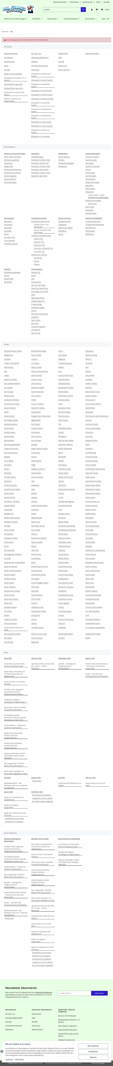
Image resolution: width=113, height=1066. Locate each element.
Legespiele (89, 185)
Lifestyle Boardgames (66, 501)
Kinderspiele (90, 173)
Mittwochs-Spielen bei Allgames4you (12, 100)
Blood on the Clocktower (13, 74)
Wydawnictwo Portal (93, 634)
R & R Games (90, 558)
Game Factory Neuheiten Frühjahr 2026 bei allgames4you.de (13, 735)
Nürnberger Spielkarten (67, 530)
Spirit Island (35, 320)
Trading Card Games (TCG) (41, 236)
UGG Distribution (10, 623)
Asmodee (89, 379)
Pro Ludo (7, 558)
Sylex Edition (90, 603)
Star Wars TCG (9, 237)
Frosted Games (9, 432)
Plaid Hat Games (64, 546)
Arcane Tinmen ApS (65, 375)
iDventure (7, 481)
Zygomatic (35, 642)
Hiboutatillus (36, 473)
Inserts (6, 276)
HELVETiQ (7, 473)
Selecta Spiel (90, 575)
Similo (6, 234)
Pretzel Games (91, 554)
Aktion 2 (88, 359)
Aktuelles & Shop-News (40, 839)
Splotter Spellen (91, 591)
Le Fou (60, 497)
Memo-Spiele (90, 189)
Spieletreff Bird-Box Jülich (13, 88)
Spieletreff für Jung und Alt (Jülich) (14, 93)
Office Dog (89, 530)
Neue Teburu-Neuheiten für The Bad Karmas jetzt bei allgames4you (14, 674)
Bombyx (34, 444)
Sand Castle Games (93, 571)
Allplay (88, 371)
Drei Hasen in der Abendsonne (97, 416)
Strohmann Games (65, 599)
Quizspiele (89, 210)
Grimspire (8, 465)
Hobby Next (8, 166)
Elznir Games (63, 420)
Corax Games (90, 400)
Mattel (33, 514)
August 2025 (90, 658)
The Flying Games (64, 611)
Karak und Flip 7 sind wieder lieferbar (14, 683)
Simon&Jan (35, 579)
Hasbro (6, 469)
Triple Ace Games (10, 619)
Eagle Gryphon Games (39, 449)
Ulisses (34, 623)
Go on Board (8, 461)
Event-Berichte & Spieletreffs (69, 839)
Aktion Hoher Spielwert (12, 157)
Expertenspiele (91, 160)
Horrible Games (10, 477)
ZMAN (88, 638)
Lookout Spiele (9, 505)
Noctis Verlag (9, 530)
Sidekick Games (10, 579)
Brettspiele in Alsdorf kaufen (42, 80)
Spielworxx (62, 591)
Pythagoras (90, 351)
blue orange (8, 392)
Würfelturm (90, 234)
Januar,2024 (8, 792)
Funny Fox (89, 432)
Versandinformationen (39, 66)
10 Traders (35, 363)
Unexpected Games (93, 623)
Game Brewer (9, 436)
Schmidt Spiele (9, 575)
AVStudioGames (64, 383)
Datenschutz (19, 1059)
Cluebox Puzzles (64, 221)
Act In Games (36, 440)
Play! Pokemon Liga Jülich (13, 84)
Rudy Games (63, 571)
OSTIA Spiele (63, 534)
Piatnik (33, 546)
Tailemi (61, 607)
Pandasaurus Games (39, 538)
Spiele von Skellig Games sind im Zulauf (15, 814)
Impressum (9, 1059)
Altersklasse (74, 2)
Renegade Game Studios (95, 562)
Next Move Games (38, 526)
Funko (60, 453)
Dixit (33, 295)
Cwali (60, 404)
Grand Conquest (92, 461)
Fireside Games (37, 428)
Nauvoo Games (91, 522)
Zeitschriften (9, 279)
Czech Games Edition (93, 404)
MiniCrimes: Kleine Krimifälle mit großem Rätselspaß (15, 708)
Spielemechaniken (60, 2)
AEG (87, 367)
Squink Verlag (9, 595)
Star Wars (35, 323)
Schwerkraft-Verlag (38, 575)
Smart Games (9, 583)
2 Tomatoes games (65, 363)
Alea (60, 371)
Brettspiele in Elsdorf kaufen (41, 95)
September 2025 (64, 658)
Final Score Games (11, 453)
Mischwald (8, 225)
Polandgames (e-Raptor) (13, 554)
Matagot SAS (8, 514)
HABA (33, 465)
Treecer (61, 615)
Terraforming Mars (38, 327)
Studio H (34, 603)
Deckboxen (38, 258)
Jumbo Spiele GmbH (93, 485)
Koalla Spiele (9, 493)
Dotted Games (9, 416)
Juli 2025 (7, 778)
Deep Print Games (38, 408)
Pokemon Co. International (95, 550)
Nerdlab (7, 526)
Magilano (61, 359)
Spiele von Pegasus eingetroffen (11, 806)
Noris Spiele (35, 530)
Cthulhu (61, 160)
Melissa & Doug (91, 355)
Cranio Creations (37, 404)
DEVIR (6, 412)
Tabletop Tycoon (37, 607)
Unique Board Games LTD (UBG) (13, 628)
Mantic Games (91, 510)
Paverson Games (64, 538)
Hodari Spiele (63, 473)
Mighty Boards (36, 518)
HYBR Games (90, 477)
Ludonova (35, 510)
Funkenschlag (36, 304)
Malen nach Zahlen (65, 228)
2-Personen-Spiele (92, 157)
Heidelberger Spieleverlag (95, 469)
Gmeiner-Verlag (91, 457)
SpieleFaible (90, 587)
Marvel (33, 311)
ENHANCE (89, 449)
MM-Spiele (89, 518)
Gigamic (7, 457)
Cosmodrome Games (12, 404)
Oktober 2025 (36, 658)
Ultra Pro (61, 623)
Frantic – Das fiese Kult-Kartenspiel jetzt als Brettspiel (97, 675)
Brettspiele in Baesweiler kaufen (40, 85)
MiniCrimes (92, 204)
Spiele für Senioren (93, 166)
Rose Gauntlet (36, 571)
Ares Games (90, 375)
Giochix (34, 457)
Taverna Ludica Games (94, 607)
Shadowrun (62, 166)
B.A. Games (8, 388)
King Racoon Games (93, 489)
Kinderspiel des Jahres (12, 173)
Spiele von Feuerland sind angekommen (13, 798)
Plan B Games (9, 550)
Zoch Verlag (8, 642)
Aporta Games (36, 375)
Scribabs (7, 359)
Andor (33, 276)
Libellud (34, 501)
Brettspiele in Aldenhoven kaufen (41, 75)
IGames (61, 481)
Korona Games (9, 497)
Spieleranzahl (88, 2)
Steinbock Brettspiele (93, 595)
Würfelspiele (90, 231)
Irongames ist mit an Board (42, 798)
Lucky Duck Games (65, 505)
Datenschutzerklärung (44, 992)
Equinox (88, 420)
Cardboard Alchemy (11, 400)
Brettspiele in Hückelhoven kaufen (41, 117)
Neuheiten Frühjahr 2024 (40, 173)
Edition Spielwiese (65, 449)
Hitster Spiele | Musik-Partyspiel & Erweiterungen (98, 196)
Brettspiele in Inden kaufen (41, 122)
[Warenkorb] (105, 9)
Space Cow (89, 583)
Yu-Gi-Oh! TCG (39, 251)
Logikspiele (62, 225)
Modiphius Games (11, 522)
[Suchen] (62, 9)
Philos (6, 546)
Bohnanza (8, 221)
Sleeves (37, 264)
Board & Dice (9, 396)
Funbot (61, 432)
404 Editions (8, 367)
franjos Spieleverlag (93, 428)
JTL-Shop (101, 1063)
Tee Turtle (8, 611)
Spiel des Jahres (10, 179)
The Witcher (35, 330)
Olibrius (34, 534)
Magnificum (8, 355)
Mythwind (35, 317)
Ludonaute (8, 510)
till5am (6, 615)
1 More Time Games (11, 363)
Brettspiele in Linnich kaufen (42, 126)
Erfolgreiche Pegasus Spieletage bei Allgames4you (14, 701)
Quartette (7, 231)
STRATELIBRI (35, 599)
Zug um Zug (35, 333)
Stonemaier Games (11, 599)
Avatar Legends (64, 157)
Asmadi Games (63, 379)
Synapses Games (10, 607)
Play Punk (34, 550)
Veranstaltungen (10, 182)
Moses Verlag (63, 522)
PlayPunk (61, 550)
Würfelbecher (91, 228)
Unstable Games (37, 627)
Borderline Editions (65, 444)
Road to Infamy (91, 566)
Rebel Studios (63, 562)
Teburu (88, 169)
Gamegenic (62, 436)
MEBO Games (91, 514)
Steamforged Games (65, 595)
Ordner (36, 261)
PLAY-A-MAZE (36, 355)
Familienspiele (91, 176)
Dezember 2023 (37, 792)
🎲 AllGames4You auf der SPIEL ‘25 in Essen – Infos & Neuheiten (42, 666)
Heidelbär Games (64, 469)
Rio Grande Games (65, 566)
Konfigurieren (93, 1051)
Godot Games (36, 461)
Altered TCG (38, 239)
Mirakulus (62, 518)
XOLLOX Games (37, 638)
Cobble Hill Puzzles (11, 449)
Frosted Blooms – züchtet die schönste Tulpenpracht (14, 726)
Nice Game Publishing (66, 526)
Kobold (34, 493)
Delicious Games (64, 408)
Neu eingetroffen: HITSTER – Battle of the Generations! (14, 764)
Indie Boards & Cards (93, 481)
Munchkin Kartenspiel (39, 314)
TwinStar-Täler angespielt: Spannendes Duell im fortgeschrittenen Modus (14, 691)
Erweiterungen (91, 213)
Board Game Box (37, 392)
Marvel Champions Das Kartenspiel (42, 231)
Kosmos (34, 497)
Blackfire (89, 388)
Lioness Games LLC (93, 501)
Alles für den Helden (66, 440)
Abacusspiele (9, 440)
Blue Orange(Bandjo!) (12, 444)
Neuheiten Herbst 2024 (40, 169)
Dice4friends (36, 412)
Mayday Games (64, 514)
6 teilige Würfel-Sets (93, 221)
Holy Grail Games (92, 473)
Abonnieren (99, 993)
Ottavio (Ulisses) (91, 534)
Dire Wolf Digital (64, 412)
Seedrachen (36, 781)
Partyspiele (90, 192)
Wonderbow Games (65, 634)
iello (32, 481)
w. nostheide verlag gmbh (95, 627)
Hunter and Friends (65, 477)
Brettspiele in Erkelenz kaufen (42, 99)
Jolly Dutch (62, 485)
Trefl (87, 615)
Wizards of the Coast (39, 634)
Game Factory (36, 436)
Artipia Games (36, 379)
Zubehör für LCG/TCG (39, 255)
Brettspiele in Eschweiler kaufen (40, 104)
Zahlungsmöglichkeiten (40, 57)
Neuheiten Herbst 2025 (40, 163)
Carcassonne (36, 282)
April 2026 (8, 658)
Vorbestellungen (37, 157)
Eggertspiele (35, 420)
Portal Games (36, 554)
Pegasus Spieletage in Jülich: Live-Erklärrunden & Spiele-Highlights (14, 755)
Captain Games (91, 396)
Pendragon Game (64, 542)
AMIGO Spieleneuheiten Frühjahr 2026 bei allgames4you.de (13, 745)
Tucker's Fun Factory (65, 619)
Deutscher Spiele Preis (39, 288)
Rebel (33, 562)
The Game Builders (93, 611)
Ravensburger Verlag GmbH (14, 562)
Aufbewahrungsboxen (12, 272)
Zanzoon (61, 638)
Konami (61, 493)
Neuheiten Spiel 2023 (39, 176)
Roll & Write (90, 207)
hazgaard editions (38, 469)
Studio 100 (8, 603)
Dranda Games (63, 416)
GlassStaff (62, 457)
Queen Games (63, 558)
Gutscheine (8, 163)
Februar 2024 (90, 778)
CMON (33, 400)
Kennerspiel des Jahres (12, 169)
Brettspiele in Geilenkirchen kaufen (41, 110)
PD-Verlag (89, 538)
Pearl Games (8, 542)
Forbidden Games (65, 428)
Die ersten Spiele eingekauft (42, 801)
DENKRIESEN (90, 408)
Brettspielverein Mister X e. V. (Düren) (15, 79)
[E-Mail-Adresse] (74, 993)
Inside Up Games (10, 485)
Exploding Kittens (37, 298)
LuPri (60, 510)
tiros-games (35, 615)
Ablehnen (93, 1057)
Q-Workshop (35, 558)
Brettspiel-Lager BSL (11, 160)
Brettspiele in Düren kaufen (41, 91)
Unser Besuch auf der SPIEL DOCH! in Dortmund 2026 (14, 665)
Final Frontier (9, 428)
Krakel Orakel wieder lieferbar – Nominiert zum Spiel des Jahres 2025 (97, 666)
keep (33, 489)
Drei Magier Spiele (11, 420)
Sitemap (34, 62)
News (98, 2)
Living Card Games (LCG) (40, 221)
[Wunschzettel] (96, 9)
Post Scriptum (63, 554)
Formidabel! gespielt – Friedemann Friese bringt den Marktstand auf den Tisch (15, 717)
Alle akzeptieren (93, 1046)
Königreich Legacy (38, 307)
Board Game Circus (93, 392)
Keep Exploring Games (66, 489)
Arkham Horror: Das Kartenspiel (41, 226)
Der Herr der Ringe (38, 285)
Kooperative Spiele (92, 182)
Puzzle (60, 234)
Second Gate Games (65, 575)
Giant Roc (89, 436)
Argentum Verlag (10, 379)
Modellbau (62, 231)
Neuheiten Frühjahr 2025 (40, 166)
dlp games (89, 412)
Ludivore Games (91, 505)
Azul (33, 279)
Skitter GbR (90, 579)
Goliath (61, 461)
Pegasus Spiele (36, 542)
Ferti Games (35, 424)
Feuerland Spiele (92, 424)
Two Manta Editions (93, 619)
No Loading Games (92, 526)
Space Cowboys (10, 587)
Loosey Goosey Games (39, 505)
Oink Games (8, 534)
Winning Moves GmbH (12, 634)
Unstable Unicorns (11, 244)
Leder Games (90, 497)
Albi (5, 371)
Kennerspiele (90, 179)
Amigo (6, 375)
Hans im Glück (91, 465)
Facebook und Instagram (14, 822)
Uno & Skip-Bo (9, 240)
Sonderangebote (10, 176)
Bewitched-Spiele (37, 388)
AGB (59, 57)
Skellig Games (63, 579)
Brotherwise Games (65, 396)
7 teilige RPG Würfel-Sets (95, 225)
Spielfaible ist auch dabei (14, 818)
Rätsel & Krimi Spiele (93, 200)
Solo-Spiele (90, 163)
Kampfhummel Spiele (12, 489)
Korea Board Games (93, 493)
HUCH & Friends (37, 477)
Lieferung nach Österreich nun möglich (69, 784)
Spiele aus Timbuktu (65, 587)
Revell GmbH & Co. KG (39, 566)
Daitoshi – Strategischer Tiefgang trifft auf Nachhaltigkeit (67, 666)
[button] (91, 9)
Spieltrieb (35, 591)
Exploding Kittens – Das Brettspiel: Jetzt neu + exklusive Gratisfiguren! (15, 785)
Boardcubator (63, 392)
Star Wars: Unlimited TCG (43, 248)
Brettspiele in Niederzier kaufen (40, 131)
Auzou (60, 351)
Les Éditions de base (11, 501)
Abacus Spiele (36, 367)
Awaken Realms (91, 383)
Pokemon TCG (39, 242)
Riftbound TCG (39, 245)
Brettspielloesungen (38, 351)
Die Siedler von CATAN (39, 291)
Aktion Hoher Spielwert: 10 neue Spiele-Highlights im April (15, 772)
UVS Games (62, 355)
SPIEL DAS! (35, 587)
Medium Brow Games (12, 518)
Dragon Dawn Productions (41, 416)
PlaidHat (89, 546)
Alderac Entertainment (39, 371)
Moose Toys (35, 522)
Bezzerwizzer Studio (65, 388)
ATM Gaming (36, 383)
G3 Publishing (91, 453)
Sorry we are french (65, 583)
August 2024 (36, 778)
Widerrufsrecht (64, 70)
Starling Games (37, 595)
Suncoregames (63, 603)
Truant (33, 619)
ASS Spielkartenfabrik (12, 383)
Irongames (35, 485)
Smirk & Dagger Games (39, 583)
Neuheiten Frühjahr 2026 (40, 160)
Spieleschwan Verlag (11, 591)
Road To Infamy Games (12, 571)
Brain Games (36, 396)
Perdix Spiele (90, 542)
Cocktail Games (64, 400)
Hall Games (62, 465)
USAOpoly (62, 627)
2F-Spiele (89, 363)
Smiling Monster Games (13, 351)
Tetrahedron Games (38, 611)
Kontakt (106, 2)
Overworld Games (10, 538)
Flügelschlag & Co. (38, 301)
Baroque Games (91, 440)
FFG (59, 424)
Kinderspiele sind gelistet (41, 795)
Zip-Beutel (8, 282)
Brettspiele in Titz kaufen (40, 136)
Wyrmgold (8, 638)
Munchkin (8, 228)
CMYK (88, 444)
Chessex (34, 359)
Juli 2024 (61, 778)
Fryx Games (35, 432)
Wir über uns (36, 53)
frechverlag (35, 453)
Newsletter (35, 70)
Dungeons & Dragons (66, 163)
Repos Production (10, 566)
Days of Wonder (10, 408)
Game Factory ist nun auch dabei (95, 784)
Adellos (61, 367)
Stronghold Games (92, 599)
